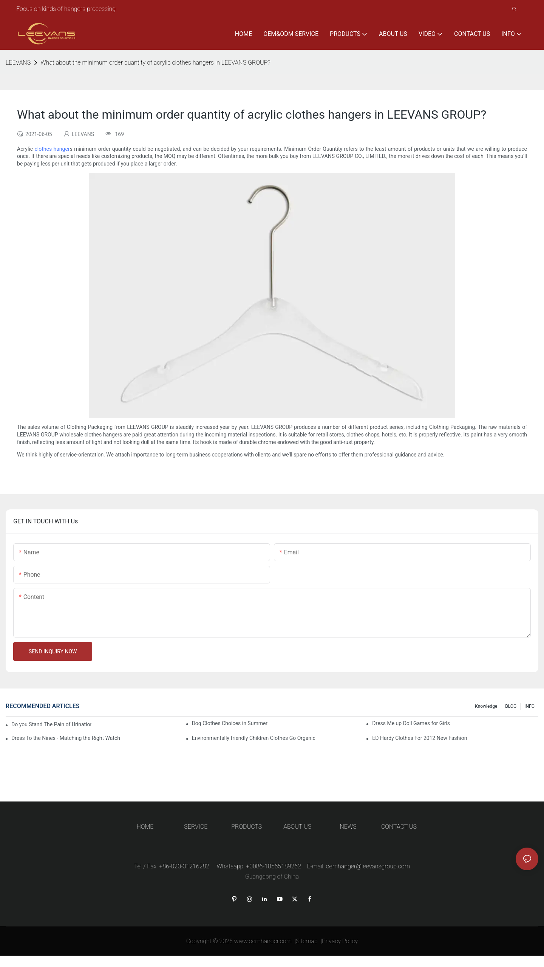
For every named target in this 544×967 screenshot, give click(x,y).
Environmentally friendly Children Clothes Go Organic (253, 738)
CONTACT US (399, 826)
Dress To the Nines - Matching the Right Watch (65, 738)
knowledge (486, 706)
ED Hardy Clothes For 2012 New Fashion (419, 738)
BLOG (510, 706)
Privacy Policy (340, 941)
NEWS (348, 826)
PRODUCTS (246, 826)
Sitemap (307, 941)
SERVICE (195, 826)
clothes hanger (52, 149)
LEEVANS (18, 62)
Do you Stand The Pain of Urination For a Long (51, 724)
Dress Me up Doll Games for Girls (411, 723)
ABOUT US (297, 826)
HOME (145, 826)
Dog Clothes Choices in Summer (229, 723)
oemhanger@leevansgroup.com (368, 866)
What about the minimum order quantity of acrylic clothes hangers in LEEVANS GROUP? (155, 62)
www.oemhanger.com (263, 941)
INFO (529, 706)
